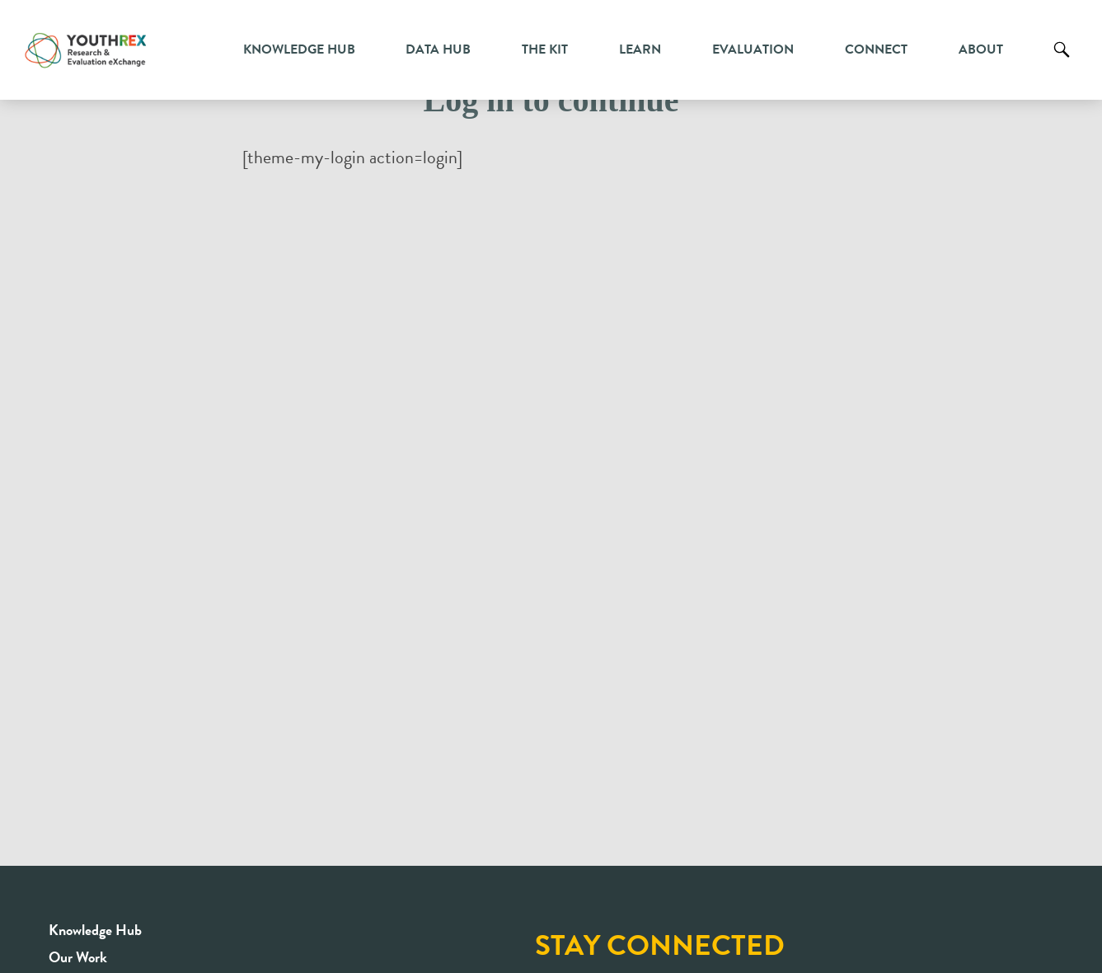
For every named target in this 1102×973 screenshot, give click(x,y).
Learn (640, 49)
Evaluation (753, 49)
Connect (876, 49)
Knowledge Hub (299, 49)
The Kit (545, 49)
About (981, 49)
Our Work (78, 957)
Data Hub (438, 49)
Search (1061, 61)
